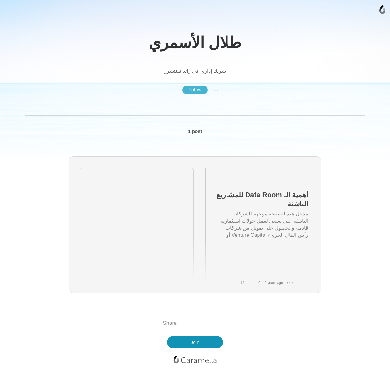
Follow (195, 89)
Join (195, 342)
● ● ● (216, 90)
